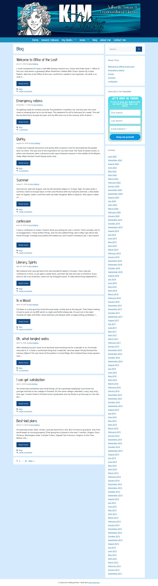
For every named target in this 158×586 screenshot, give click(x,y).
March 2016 (113, 383)
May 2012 (112, 555)
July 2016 (112, 368)
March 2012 (113, 562)
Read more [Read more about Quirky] (23, 163)
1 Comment (23, 130)
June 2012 (112, 551)
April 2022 (112, 175)
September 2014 (115, 450)
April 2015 (112, 424)
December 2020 (115, 190)
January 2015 (113, 436)
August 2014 (113, 454)
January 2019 (113, 257)
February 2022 (114, 182)
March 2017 (113, 339)
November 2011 (115, 573)
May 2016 (112, 376)
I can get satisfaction (30, 379)
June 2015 (112, 417)
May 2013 (112, 510)
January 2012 (113, 570)
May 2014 (112, 465)
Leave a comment (25, 91)
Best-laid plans (26, 420)
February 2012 (114, 566)
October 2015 (114, 402)
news (85, 39)
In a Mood (23, 300)
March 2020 (113, 208)
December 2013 (115, 484)
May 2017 (112, 331)
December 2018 (115, 260)
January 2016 (113, 391)
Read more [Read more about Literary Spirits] (23, 283)
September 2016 (115, 361)
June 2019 (112, 238)
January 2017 (113, 346)
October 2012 (114, 536)
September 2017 (115, 316)
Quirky (20, 139)
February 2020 (114, 212)
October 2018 (114, 268)
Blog (20, 89)
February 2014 (114, 476)
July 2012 (112, 547)
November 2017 (115, 309)
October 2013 (114, 491)
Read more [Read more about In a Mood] (23, 321)
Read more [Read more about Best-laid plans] (23, 444)
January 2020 (113, 216)
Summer (22, 180)
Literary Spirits (26, 262)
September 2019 (115, 227)
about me (105, 40)
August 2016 (113, 365)
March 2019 (113, 249)
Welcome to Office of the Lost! (36, 59)
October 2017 (114, 313)
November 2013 (115, 488)
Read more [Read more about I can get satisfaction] (23, 403)
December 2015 (115, 395)
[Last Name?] (125, 121)
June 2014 (112, 462)
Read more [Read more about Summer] (23, 204)
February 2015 (114, 432)
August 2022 (113, 164)
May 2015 (112, 421)
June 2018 (112, 283)
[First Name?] (125, 113)
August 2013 (113, 499)
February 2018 (114, 298)
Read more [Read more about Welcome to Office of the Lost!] (23, 83)
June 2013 (112, 506)
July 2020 (112, 201)
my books (70, 39)
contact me (120, 40)
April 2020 (112, 205)
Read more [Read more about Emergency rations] (23, 122)
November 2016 (115, 354)
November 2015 (115, 398)
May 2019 (112, 242)
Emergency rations (29, 100)
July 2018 (112, 279)
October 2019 (114, 223)
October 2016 (114, 357)
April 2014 (112, 469)
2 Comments (23, 171)
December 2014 (115, 439)
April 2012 (112, 558)
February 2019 (114, 253)
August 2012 (113, 544)
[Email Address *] (125, 129)
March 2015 (113, 428)
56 (26, 461)
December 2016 (115, 350)
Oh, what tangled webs (32, 338)
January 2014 (113, 480)
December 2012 (115, 529)
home (35, 40)
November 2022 (115, 160)
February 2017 (114, 342)
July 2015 (112, 413)
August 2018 (113, 275)
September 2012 (115, 540)
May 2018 (112, 287)
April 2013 (112, 514)
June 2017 (112, 328)
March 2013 (113, 517)
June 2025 (112, 156)
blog (95, 40)
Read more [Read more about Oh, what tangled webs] (23, 362)
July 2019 (112, 234)
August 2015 (113, 409)
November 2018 (115, 264)
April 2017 (112, 335)
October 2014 (114, 447)
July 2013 (112, 503)
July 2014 (112, 458)
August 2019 (113, 231)
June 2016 (112, 372)
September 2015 (115, 406)
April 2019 (112, 246)
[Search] (139, 49)
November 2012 (115, 532)
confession (23, 221)
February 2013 (114, 521)
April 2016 (112, 380)
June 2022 (112, 167)
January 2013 (113, 525)
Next (32, 461)
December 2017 (115, 305)
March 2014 (113, 473)
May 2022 (112, 171)
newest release (50, 40)
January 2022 (113, 186)
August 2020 (113, 197)
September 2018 (115, 272)
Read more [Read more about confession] (23, 245)
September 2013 (115, 495)
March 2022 (113, 179)
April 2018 (112, 290)
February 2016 (114, 387)
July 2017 (112, 324)
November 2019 (115, 220)
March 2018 (113, 294)
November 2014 (115, 443)
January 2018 (113, 301)
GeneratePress (94, 582)
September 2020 (115, 193)
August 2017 (113, 320)
